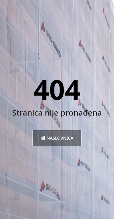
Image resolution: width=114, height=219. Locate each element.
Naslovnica (57, 138)
